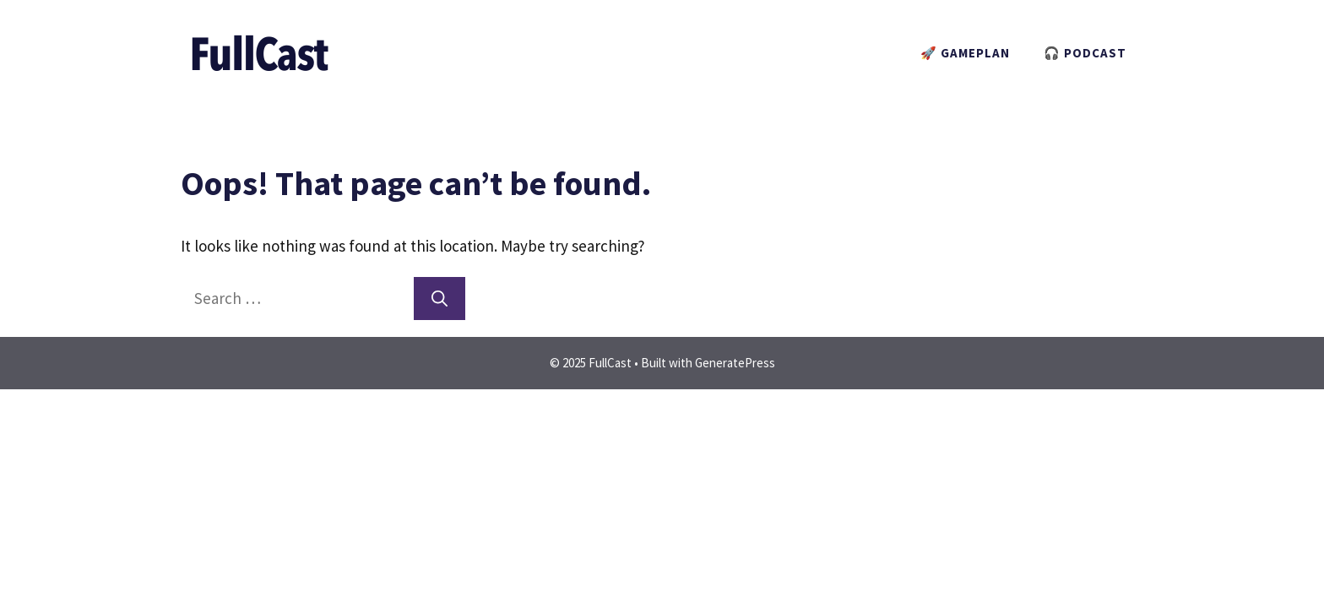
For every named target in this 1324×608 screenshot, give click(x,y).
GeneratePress (735, 363)
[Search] (439, 298)
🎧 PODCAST (1085, 53)
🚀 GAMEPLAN (965, 53)
